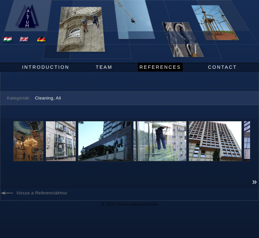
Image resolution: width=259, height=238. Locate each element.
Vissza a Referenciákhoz (41, 192)
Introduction (45, 67)
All (58, 98)
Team (104, 67)
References (160, 67)
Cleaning (44, 98)
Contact (222, 67)
